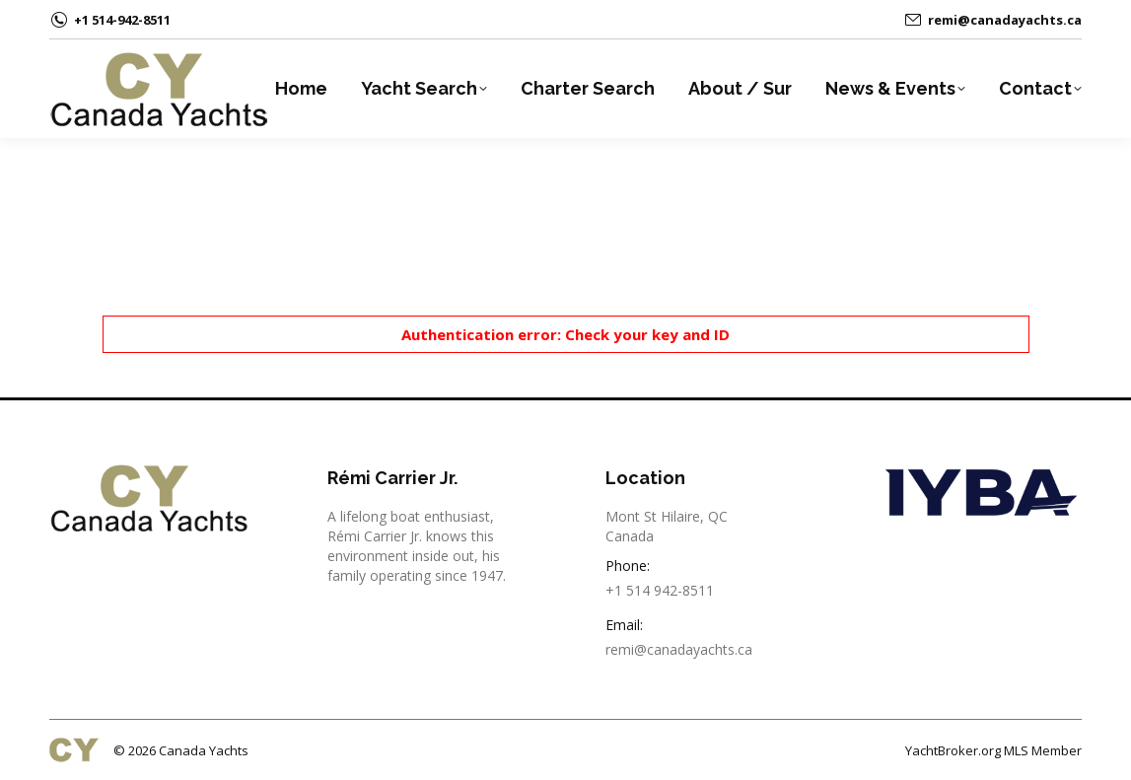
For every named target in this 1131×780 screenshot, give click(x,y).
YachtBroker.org (953, 750)
